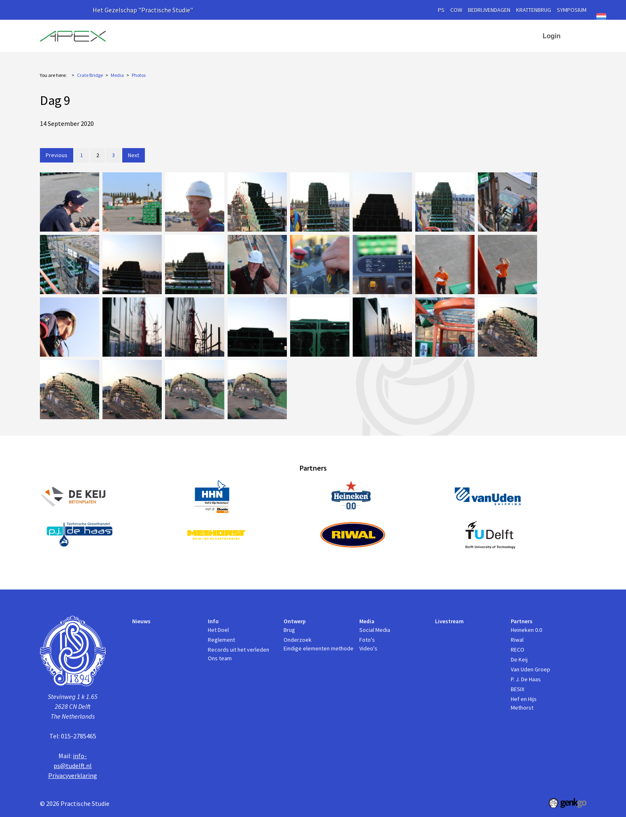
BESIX (517, 689)
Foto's (367, 639)
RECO (517, 649)
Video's (368, 648)
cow (456, 10)
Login (552, 35)
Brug (289, 630)
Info (300, 33)
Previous (56, 155)
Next (133, 155)
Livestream (427, 33)
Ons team (220, 658)
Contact (514, 33)
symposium (571, 10)
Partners (468, 33)
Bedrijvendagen (489, 10)
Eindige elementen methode (319, 648)
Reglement (221, 639)
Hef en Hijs (524, 699)
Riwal (517, 639)
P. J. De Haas (526, 679)
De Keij (519, 659)
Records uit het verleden (238, 649)
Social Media (374, 630)
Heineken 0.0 (526, 630)
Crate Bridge (90, 75)
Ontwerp (339, 33)
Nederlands (601, 16)
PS (441, 10)
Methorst (522, 707)
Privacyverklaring (72, 775)
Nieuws (271, 33)
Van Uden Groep (530, 669)
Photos (139, 75)
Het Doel (218, 630)
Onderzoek (298, 639)
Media (382, 33)
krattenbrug (533, 10)
